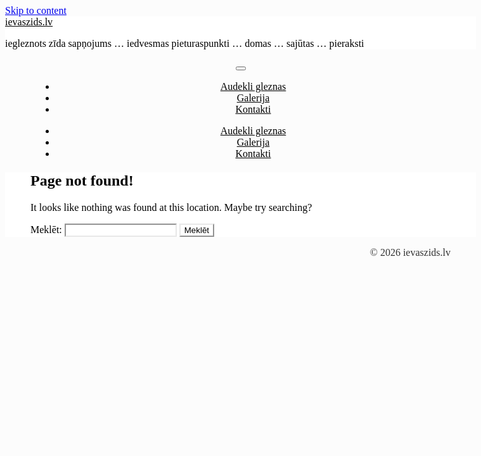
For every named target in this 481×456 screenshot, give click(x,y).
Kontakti (253, 109)
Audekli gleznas (253, 86)
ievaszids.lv (29, 21)
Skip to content (36, 10)
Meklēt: (46, 229)
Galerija (253, 97)
